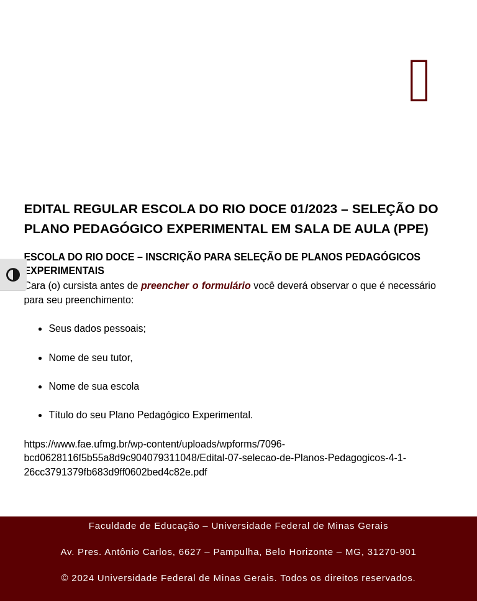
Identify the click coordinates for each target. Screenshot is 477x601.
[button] (420, 80)
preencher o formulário (195, 285)
